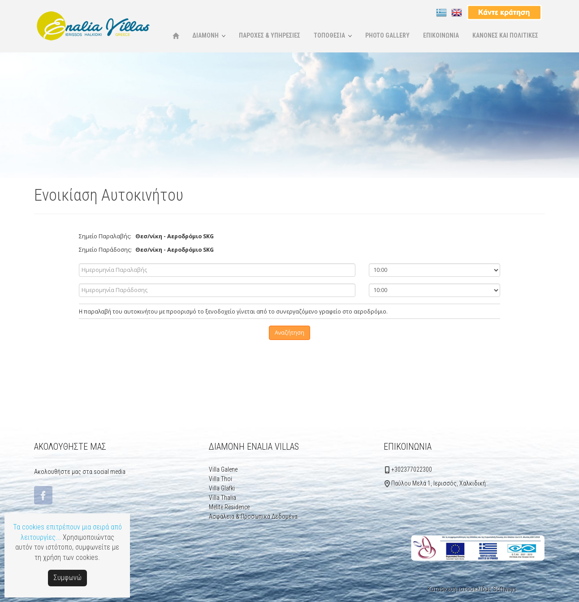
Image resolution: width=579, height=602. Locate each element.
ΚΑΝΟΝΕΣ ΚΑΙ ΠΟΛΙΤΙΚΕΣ (505, 35)
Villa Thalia (222, 497)
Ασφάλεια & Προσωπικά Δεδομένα (253, 516)
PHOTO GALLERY (387, 35)
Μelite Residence (229, 507)
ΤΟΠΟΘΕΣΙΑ (329, 35)
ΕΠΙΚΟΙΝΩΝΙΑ (441, 35)
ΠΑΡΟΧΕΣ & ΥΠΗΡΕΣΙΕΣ (269, 35)
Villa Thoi (220, 478)
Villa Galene (223, 469)
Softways (505, 589)
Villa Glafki (222, 488)
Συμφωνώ (67, 577)
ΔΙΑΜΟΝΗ (205, 35)
